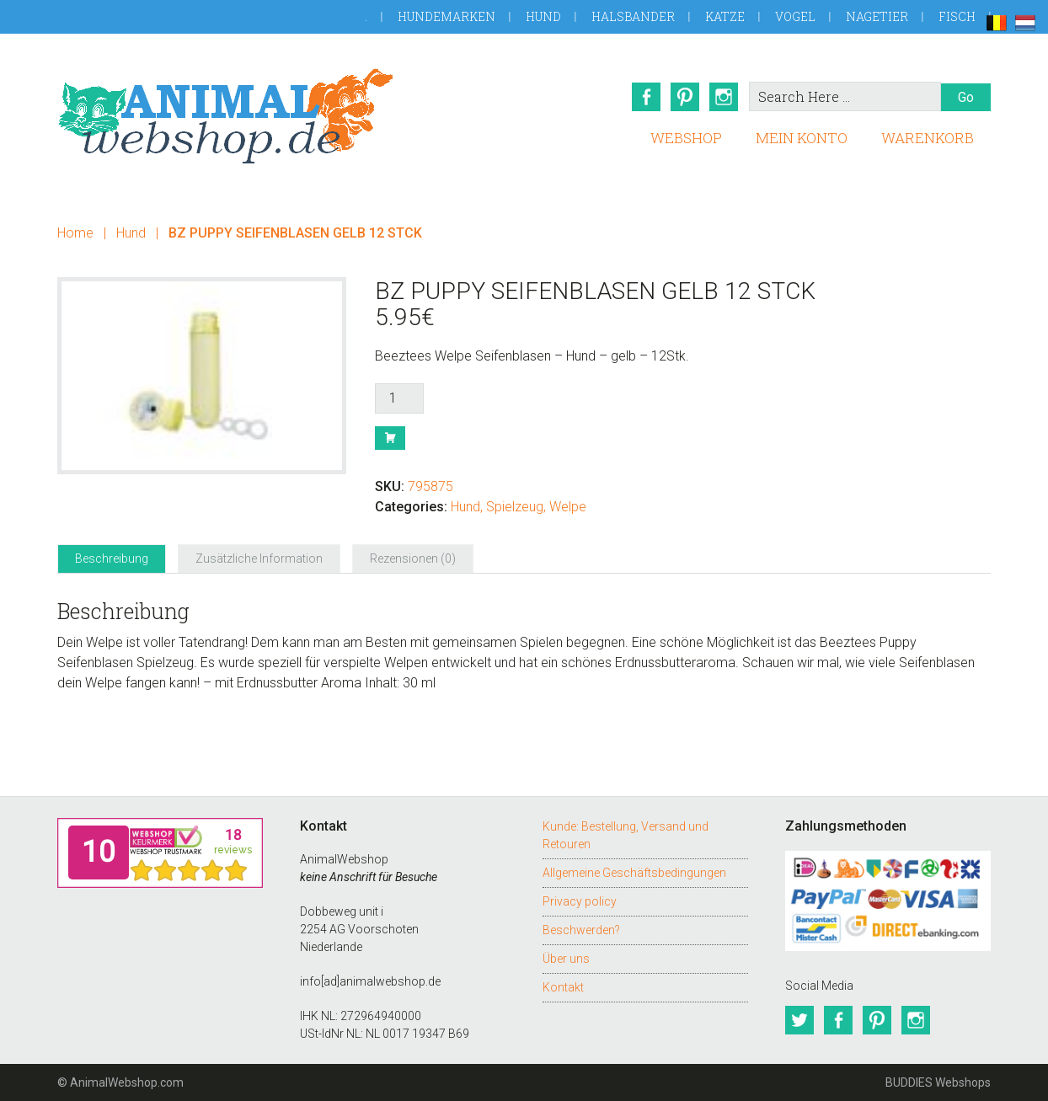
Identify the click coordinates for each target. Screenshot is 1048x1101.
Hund (543, 16)
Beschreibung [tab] (111, 558)
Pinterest (685, 97)
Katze (725, 16)
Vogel (795, 16)
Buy (390, 438)
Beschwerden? (581, 930)
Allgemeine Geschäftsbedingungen (634, 872)
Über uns (566, 958)
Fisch (957, 16)
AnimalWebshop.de (225, 115)
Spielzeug (514, 507)
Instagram (723, 97)
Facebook (646, 97)
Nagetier (877, 16)
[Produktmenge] (399, 398)
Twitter (799, 1020)
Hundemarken (446, 16)
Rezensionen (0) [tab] (413, 558)
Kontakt (563, 987)
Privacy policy (580, 901)
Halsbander (633, 16)
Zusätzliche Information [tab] (259, 558)
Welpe (567, 507)
